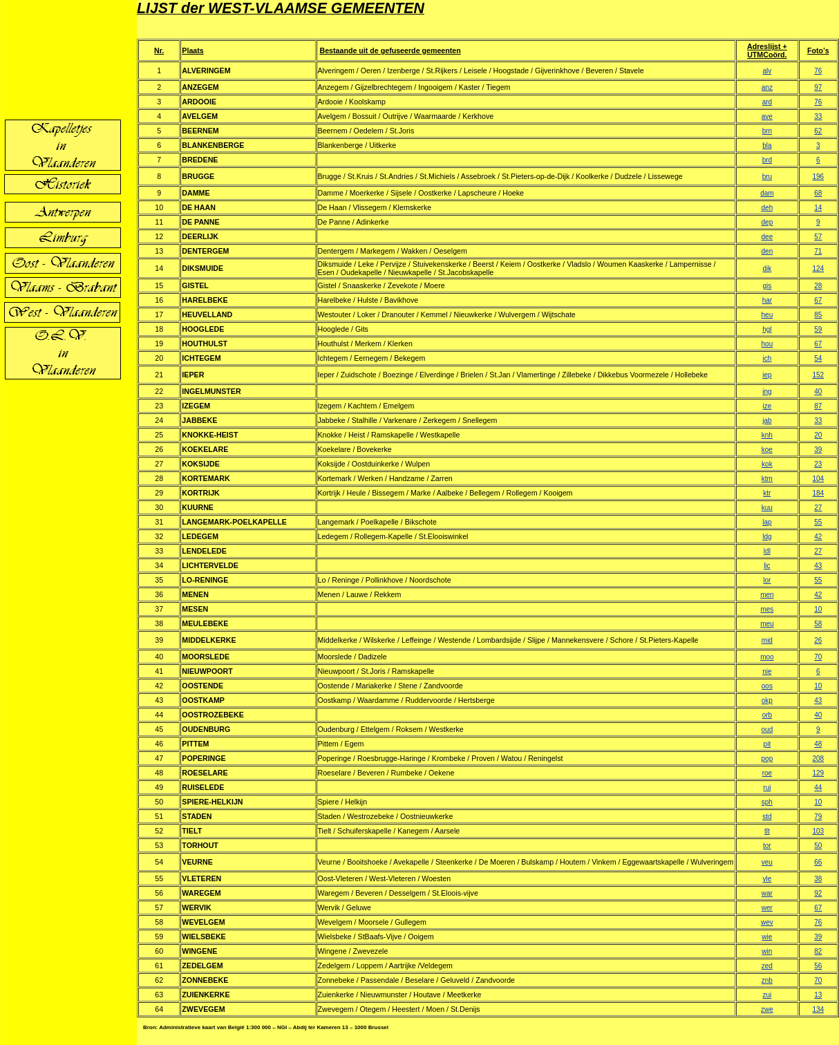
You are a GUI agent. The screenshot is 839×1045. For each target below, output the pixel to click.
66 (818, 862)
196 (818, 176)
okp (767, 700)
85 (818, 315)
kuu (767, 507)
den (767, 251)
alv (766, 71)
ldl (767, 551)
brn (767, 131)
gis (766, 286)
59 (818, 329)
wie (767, 937)
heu (767, 315)
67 (818, 300)
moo (766, 657)
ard (767, 102)
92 (818, 893)
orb (767, 715)
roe (767, 773)
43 (818, 565)
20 (818, 435)
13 (818, 995)
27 (818, 507)
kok (767, 464)
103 (818, 831)
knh (767, 435)
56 (818, 966)
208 (818, 758)
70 (818, 657)
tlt (767, 831)
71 (818, 251)
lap (766, 522)
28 (818, 286)
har (767, 300)
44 (818, 787)
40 (818, 391)
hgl (766, 329)
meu (766, 624)
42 (818, 536)
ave (767, 116)
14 (818, 207)
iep (766, 375)
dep (767, 222)
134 (818, 1009)
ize (766, 406)
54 (818, 358)
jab (766, 420)
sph (767, 802)
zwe (767, 1009)
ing (766, 391)
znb (767, 980)
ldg (766, 536)
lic (767, 565)
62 (818, 131)
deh (767, 207)
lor (767, 580)
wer (767, 908)
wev (767, 922)
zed (767, 966)
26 (818, 640)
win (767, 951)
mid (767, 640)
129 (818, 773)
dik (766, 268)
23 (818, 464)
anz (767, 87)
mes (766, 609)
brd (767, 160)
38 (818, 879)
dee (767, 237)
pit (767, 744)
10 (818, 609)
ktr (767, 493)
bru (767, 176)
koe (767, 449)
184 (818, 493)
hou (767, 344)
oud (767, 729)
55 (818, 522)
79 (818, 816)
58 (818, 624)
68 (818, 193)
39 (818, 449)
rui (767, 787)
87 (818, 406)
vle (766, 879)
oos (767, 686)
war (767, 893)
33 (818, 116)
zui (766, 995)
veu (767, 862)
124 (818, 268)
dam (766, 193)
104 (818, 478)
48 (818, 744)
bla (766, 145)
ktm (767, 478)
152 (818, 375)
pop (767, 758)
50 (818, 845)
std (766, 816)
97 (818, 87)
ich (766, 358)
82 (818, 951)
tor (767, 845)
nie (766, 671)
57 (818, 237)
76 (818, 71)
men (766, 595)
